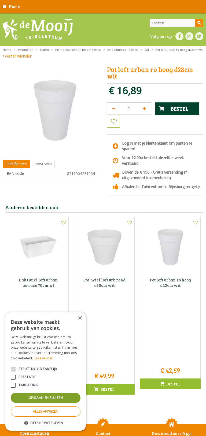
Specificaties (16, 163)
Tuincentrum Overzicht (117, 422)
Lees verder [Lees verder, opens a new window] (43, 358)
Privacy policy (184, 413)
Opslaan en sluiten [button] (45, 397)
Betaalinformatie (159, 413)
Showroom (42, 163)
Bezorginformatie (131, 413)
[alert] (45, 371)
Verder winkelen (18, 56)
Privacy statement (102, 413)
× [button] (80, 318)
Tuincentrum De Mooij (103, 344)
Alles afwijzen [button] (45, 411)
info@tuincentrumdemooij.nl (104, 367)
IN (189, 36)
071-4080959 (104, 361)
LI (199, 36)
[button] (45, 422)
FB (179, 36)
